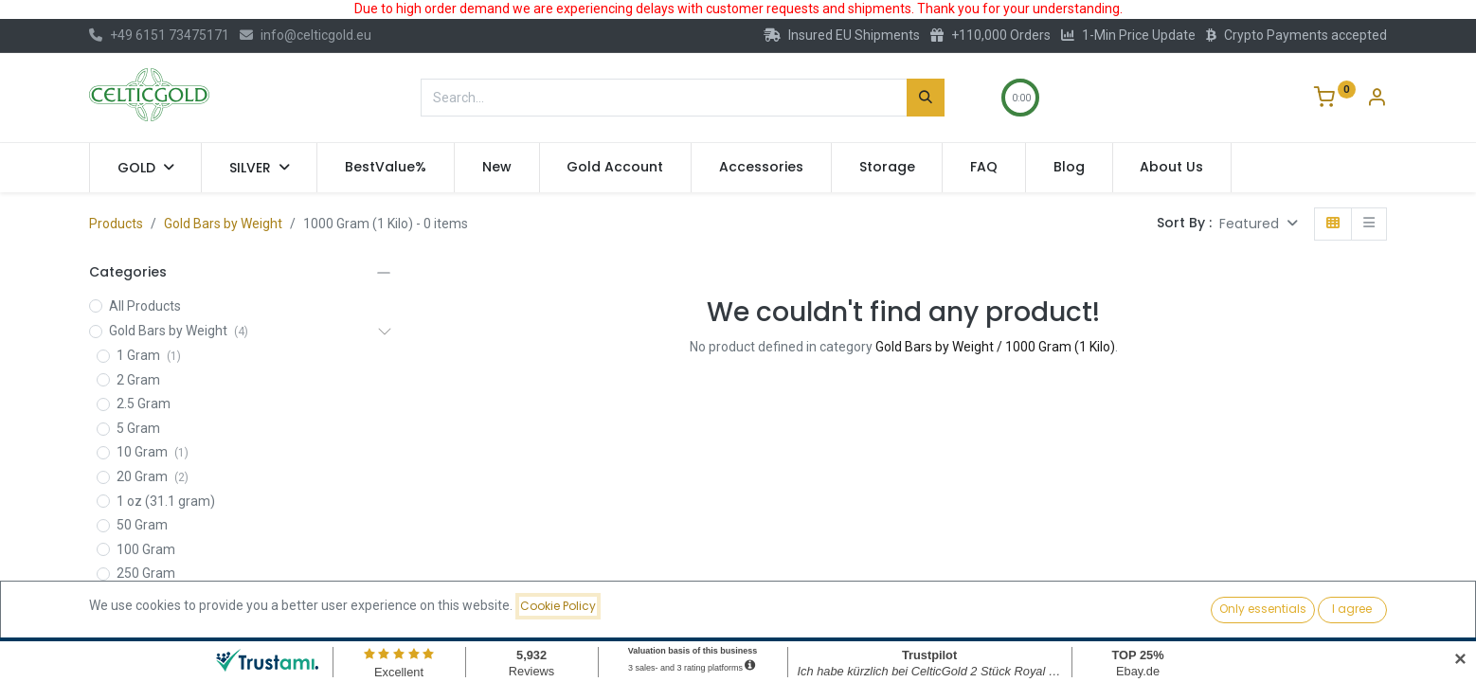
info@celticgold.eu (305, 35)
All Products (145, 306)
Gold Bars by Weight (223, 223)
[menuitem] (385, 167)
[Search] (926, 98)
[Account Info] (1376, 99)
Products (116, 223)
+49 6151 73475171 (159, 35)
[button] (1258, 224)
